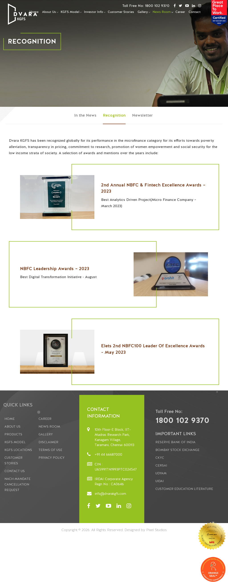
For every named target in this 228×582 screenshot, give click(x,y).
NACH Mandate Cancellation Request (17, 484)
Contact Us (14, 471)
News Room (162, 12)
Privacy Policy (52, 458)
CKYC (159, 458)
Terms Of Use (50, 450)
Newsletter (142, 115)
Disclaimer (48, 442)
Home (9, 419)
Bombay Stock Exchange (177, 450)
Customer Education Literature (184, 489)
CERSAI (161, 465)
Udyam (161, 473)
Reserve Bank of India (175, 442)
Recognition (114, 115)
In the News (85, 115)
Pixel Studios (156, 529)
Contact (195, 12)
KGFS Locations (18, 450)
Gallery (143, 12)
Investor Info (93, 12)
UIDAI (159, 481)
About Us (49, 12)
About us (12, 426)
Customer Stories (121, 12)
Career (180, 12)
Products (13, 434)
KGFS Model (70, 12)
